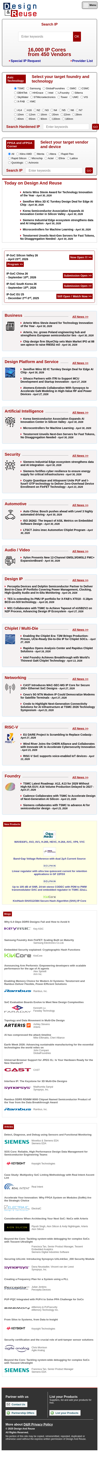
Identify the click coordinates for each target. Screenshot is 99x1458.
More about (29, 1424)
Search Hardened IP (23, 127)
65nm (32, 118)
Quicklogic (17, 162)
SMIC (73, 88)
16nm (43, 114)
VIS (86, 97)
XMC (33, 101)
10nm (20, 114)
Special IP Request (26, 61)
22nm (67, 114)
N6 (72, 110)
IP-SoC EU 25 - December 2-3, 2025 (22, 296)
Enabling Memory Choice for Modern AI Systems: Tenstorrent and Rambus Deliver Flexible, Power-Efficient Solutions (44, 982)
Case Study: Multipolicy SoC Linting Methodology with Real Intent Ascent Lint (49, 1176)
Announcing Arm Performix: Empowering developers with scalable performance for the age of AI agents (45, 967)
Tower (64, 97)
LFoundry (64, 92)
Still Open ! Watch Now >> (74, 296)
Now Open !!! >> (80, 257)
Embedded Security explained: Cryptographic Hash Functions (42, 949)
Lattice (74, 158)
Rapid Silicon (18, 158)
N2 (38, 110)
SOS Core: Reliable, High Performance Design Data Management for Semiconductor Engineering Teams (45, 1153)
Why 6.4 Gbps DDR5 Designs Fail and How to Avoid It (36, 921)
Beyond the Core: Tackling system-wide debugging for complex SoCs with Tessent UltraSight (46, 1240)
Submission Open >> (77, 275)
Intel (50, 92)
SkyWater (22, 97)
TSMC (21, 88)
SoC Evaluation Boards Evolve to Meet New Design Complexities (44, 1002)
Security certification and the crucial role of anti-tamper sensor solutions (48, 1339)
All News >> (80, 316)
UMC (76, 97)
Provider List (82, 61)
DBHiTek (22, 92)
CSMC (85, 88)
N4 (55, 110)
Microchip (37, 158)
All (12, 153)
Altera (52, 153)
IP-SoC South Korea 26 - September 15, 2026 (21, 285)
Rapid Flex (67, 153)
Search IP (49, 24)
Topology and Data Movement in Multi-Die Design (34, 1020)
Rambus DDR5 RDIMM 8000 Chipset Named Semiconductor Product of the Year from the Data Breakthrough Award (47, 1101)
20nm (55, 114)
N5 (64, 110)
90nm (43, 118)
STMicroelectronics (45, 97)
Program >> (15, 264)
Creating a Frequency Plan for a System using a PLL (36, 1279)
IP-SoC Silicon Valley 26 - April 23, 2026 (22, 257)
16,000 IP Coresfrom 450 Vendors (49, 52)
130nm (56, 118)
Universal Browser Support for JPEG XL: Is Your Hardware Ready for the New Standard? (48, 1061)
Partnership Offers (20, 1412)
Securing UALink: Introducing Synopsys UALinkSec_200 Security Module (49, 1258)
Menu (89, 5)
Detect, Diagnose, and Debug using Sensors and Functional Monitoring (47, 1134)
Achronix (33, 162)
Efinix (62, 158)
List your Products (64, 1412)
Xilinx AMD (25, 153)
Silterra (79, 92)
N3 (47, 110)
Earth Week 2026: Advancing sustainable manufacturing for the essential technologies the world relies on (48, 1046)
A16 (29, 110)
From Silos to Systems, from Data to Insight (31, 1319)
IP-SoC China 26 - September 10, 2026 (21, 275)
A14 (19, 110)
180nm (69, 118)
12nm (32, 114)
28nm (78, 114)
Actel (51, 158)
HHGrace (38, 92)
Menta (40, 153)
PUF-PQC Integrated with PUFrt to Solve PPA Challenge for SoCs (44, 1299)
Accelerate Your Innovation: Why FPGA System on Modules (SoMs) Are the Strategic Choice (47, 1199)
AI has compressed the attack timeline (27, 1034)
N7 (81, 110)
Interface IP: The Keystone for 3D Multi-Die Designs (35, 1081)
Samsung (35, 88)
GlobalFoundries (55, 88)
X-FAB (21, 101)
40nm (20, 118)
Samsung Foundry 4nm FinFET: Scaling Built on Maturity (39, 940)
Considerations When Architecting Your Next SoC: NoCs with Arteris (46, 1218)
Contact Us (16, 1404)
